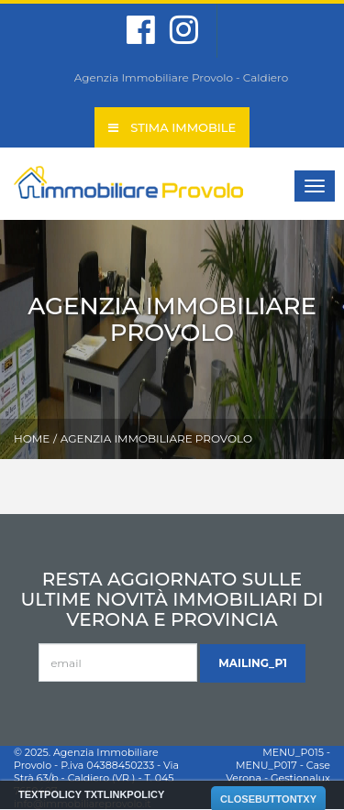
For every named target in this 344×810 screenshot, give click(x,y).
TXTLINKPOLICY (124, 794)
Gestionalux (300, 778)
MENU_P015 (293, 752)
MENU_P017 (266, 765)
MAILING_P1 (252, 663)
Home (32, 438)
